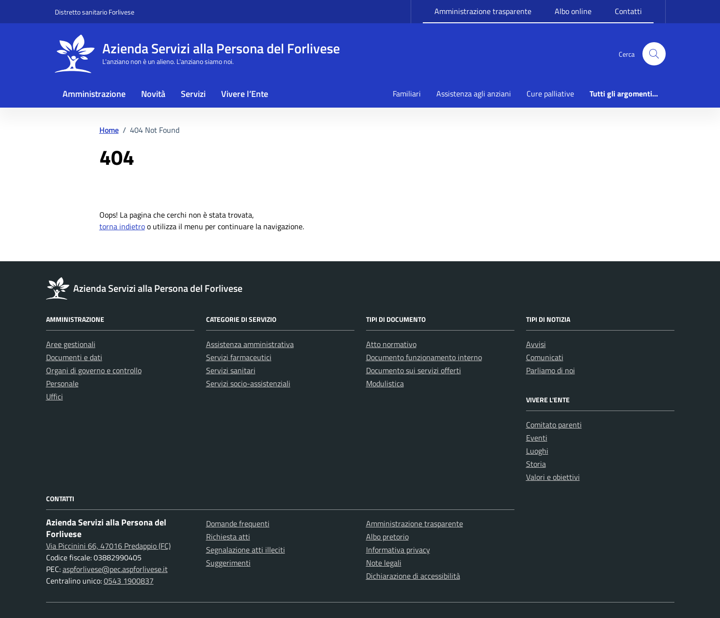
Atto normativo (391, 344)
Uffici (54, 396)
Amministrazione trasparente (482, 11)
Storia (536, 464)
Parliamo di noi (550, 370)
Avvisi (536, 344)
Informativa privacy (398, 549)
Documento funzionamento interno (424, 357)
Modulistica (385, 383)
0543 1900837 (129, 580)
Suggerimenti (228, 563)
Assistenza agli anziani (473, 93)
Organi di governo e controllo (94, 370)
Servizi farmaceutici (239, 357)
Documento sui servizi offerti (413, 370)
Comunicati (544, 357)
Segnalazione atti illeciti (245, 549)
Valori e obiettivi (553, 477)
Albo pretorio (387, 536)
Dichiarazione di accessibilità (413, 576)
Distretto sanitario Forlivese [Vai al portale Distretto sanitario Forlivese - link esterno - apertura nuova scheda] (94, 12)
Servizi (193, 93)
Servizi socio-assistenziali (248, 383)
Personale (62, 383)
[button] (654, 53)
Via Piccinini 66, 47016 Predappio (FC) (108, 546)
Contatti (628, 11)
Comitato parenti (554, 424)
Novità (153, 93)
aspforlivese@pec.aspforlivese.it (115, 569)
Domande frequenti (238, 523)
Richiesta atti (228, 536)
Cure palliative (550, 93)
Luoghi (537, 451)
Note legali (383, 563)
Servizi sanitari (231, 370)
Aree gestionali (71, 344)
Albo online (573, 11)
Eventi (536, 438)
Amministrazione (94, 93)
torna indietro (122, 226)
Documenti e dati (74, 357)
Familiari (407, 93)
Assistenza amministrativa (250, 344)
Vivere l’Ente (244, 93)
